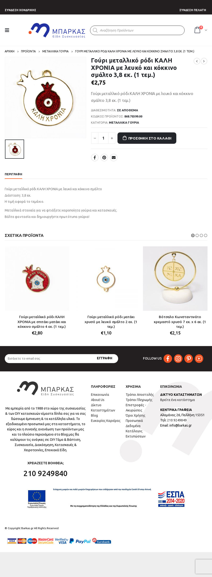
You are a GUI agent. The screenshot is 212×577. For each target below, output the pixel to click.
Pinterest (104, 157)
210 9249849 (177, 420)
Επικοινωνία (100, 395)
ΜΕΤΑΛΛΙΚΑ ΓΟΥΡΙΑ (124, 122)
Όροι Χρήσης (135, 415)
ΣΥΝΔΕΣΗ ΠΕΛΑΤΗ (192, 10)
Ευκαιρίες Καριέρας (106, 421)
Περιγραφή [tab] (13, 174)
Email (113, 157)
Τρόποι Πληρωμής (139, 400)
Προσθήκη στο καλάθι (149, 138)
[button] (193, 235)
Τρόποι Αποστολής (140, 395)
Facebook (95, 157)
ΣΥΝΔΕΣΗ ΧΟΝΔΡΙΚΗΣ (20, 10)
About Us (97, 400)
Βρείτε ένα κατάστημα (177, 400)
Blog (94, 415)
